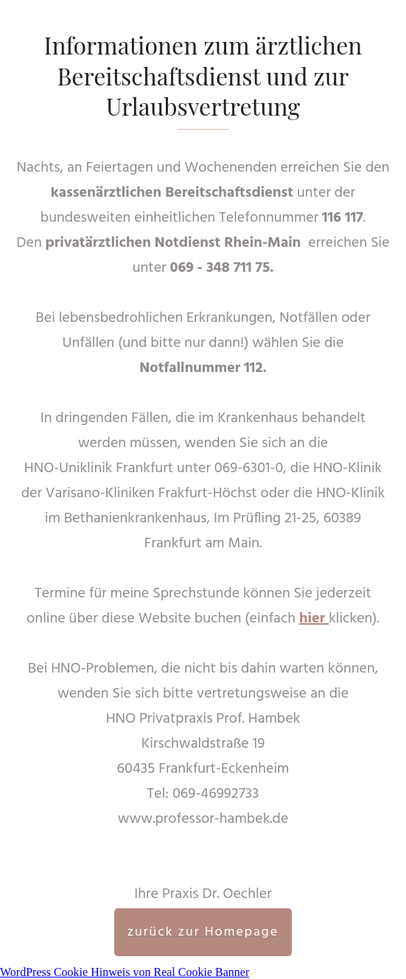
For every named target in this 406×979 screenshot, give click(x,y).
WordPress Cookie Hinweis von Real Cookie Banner (124, 972)
